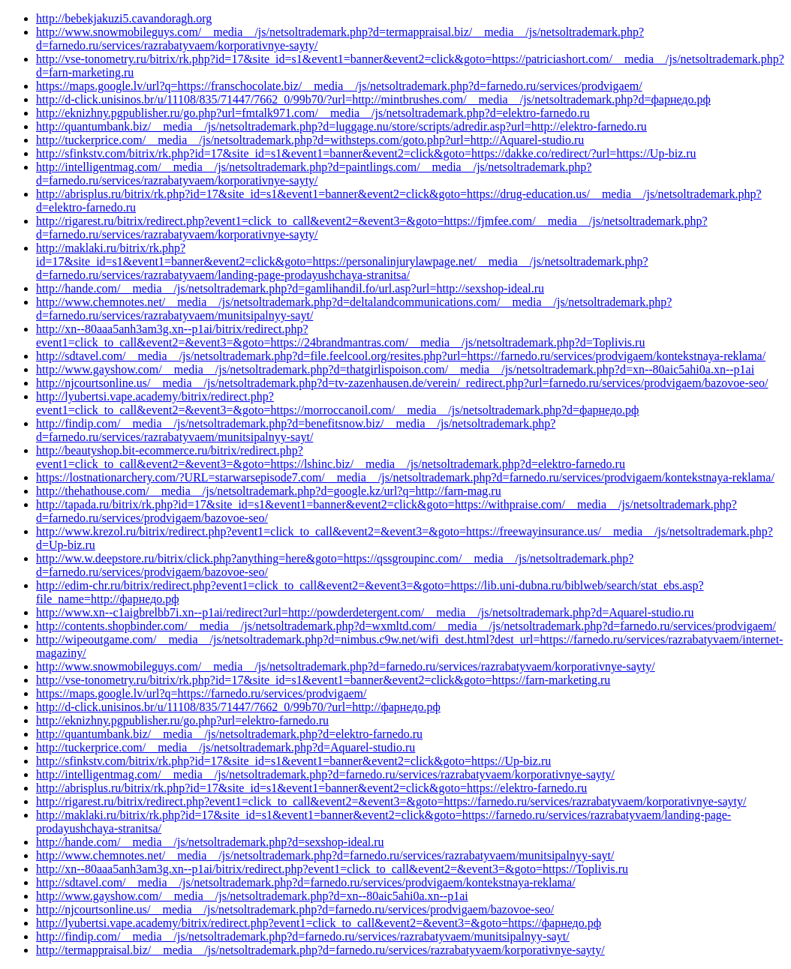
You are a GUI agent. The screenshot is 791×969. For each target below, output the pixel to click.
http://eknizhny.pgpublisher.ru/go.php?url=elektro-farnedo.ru (182, 720)
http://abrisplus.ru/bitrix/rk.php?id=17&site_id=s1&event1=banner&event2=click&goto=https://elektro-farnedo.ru (311, 788)
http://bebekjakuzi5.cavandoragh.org (124, 18)
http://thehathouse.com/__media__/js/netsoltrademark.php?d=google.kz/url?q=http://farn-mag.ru (268, 490)
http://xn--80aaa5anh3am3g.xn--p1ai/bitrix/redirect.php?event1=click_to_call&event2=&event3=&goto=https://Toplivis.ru (332, 868)
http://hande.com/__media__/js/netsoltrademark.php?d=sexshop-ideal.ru (210, 842)
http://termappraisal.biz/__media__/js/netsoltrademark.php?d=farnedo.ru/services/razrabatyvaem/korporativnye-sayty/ (320, 950)
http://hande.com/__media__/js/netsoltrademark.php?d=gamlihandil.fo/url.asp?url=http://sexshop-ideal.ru (290, 288)
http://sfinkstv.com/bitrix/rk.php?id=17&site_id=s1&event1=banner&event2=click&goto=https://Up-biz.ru (293, 760)
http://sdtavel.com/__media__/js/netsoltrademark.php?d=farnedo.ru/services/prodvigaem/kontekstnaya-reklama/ (306, 882)
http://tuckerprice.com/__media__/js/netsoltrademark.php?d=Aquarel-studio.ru (225, 747)
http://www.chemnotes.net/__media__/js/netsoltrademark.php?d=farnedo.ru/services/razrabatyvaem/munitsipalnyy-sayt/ (325, 855)
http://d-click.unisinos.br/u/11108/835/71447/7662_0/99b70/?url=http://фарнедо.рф (238, 706)
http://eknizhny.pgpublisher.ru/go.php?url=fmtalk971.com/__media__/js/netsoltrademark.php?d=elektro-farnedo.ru (313, 112)
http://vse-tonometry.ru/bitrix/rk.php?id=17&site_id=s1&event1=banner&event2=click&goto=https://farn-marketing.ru (323, 680)
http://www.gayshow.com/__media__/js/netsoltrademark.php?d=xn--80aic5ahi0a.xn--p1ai (252, 896)
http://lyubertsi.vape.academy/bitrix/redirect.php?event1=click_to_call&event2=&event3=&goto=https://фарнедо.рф (318, 922)
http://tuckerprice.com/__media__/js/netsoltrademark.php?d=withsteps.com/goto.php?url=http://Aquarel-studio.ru (310, 140)
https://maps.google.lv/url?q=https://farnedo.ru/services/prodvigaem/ (201, 693)
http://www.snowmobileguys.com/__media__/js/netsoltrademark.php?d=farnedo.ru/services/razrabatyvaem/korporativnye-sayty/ (345, 666)
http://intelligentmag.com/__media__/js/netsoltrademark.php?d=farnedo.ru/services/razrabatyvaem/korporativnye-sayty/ (325, 774)
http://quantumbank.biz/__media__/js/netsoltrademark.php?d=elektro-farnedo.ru (229, 734)
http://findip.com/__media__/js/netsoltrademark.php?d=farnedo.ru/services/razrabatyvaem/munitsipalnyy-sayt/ (303, 936)
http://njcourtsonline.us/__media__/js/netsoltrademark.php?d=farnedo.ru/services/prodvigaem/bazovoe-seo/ (295, 909)
